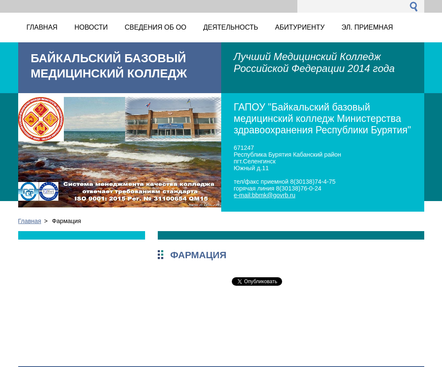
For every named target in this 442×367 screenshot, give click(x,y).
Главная (29, 221)
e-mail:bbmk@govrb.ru (265, 195)
